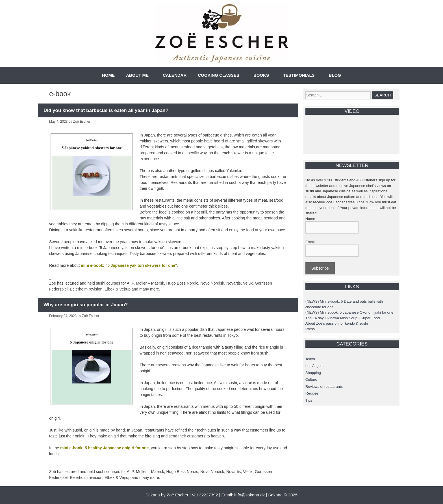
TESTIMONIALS (299, 75)
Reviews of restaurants (324, 386)
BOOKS (261, 75)
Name (310, 219)
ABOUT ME (137, 75)
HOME (108, 75)
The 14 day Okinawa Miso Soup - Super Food (342, 318)
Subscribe (320, 268)
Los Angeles (315, 366)
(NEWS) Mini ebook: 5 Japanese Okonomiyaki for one (349, 312)
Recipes (312, 393)
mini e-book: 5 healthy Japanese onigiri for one (104, 448)
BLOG (335, 75)
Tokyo (310, 359)
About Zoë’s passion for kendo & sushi (336, 323)
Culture (311, 379)
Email (310, 242)
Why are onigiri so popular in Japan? (86, 304)
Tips (308, 400)
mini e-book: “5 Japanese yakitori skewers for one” (129, 265)
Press (310, 329)
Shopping (313, 373)
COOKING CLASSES (218, 75)
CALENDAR (174, 75)
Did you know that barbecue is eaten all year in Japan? (106, 110)
